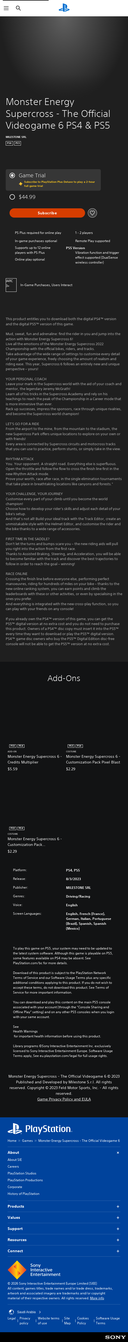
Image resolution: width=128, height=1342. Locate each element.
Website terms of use (49, 1320)
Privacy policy (25, 1320)
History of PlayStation (23, 1193)
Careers (13, 1166)
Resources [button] (64, 1239)
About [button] (64, 1152)
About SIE (15, 1159)
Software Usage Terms (108, 1320)
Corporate (15, 1187)
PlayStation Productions (25, 1180)
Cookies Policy (83, 1320)
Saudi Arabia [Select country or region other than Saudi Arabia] (25, 1312)
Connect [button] (64, 1251)
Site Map (67, 1320)
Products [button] (64, 1206)
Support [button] (64, 1228)
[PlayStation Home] (64, 8)
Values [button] (64, 1217)
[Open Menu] (6, 8)
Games (27, 1140)
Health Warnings (25, 1031)
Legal (12, 1318)
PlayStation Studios (22, 1173)
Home (12, 1140)
